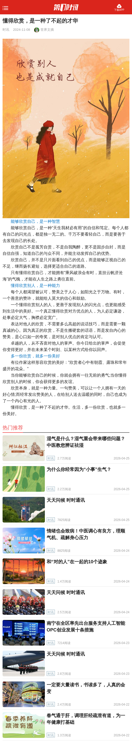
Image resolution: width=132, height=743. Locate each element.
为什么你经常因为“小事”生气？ (79, 469)
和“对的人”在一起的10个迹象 (77, 561)
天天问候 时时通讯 (66, 500)
